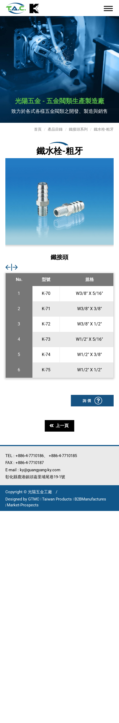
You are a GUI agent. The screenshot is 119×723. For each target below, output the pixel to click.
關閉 (5, 514)
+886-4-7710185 (63, 455)
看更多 (9, 583)
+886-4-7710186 (30, 455)
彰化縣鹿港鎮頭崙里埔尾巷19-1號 (35, 476)
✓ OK (110, 719)
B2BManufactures (90, 499)
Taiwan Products (57, 499)
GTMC (33, 499)
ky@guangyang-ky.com (40, 470)
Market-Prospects (23, 505)
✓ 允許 (7, 528)
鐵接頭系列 (78, 129)
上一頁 (59, 425)
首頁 (38, 129)
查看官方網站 (33, 583)
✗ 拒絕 (6, 535)
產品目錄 (55, 129)
